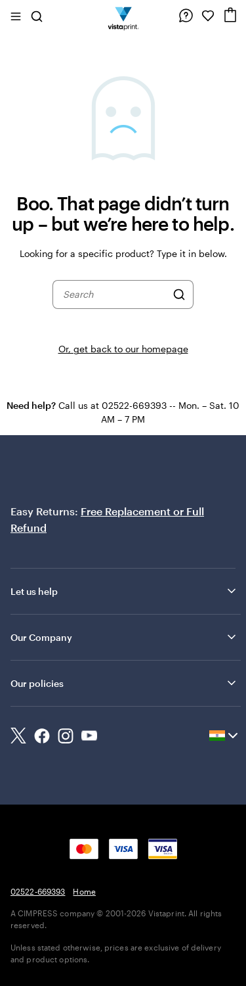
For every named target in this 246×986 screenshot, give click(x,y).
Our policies (124, 683)
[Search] (179, 294)
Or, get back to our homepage (123, 348)
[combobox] (114, 294)
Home (84, 891)
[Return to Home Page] (123, 15)
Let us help (124, 591)
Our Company (124, 637)
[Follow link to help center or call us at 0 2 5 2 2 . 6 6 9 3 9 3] (185, 16)
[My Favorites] (208, 15)
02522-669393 (37, 891)
